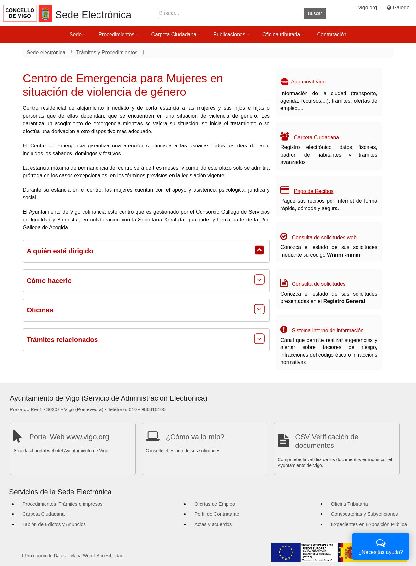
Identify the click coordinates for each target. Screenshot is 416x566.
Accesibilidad (110, 555)
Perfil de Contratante (216, 514)
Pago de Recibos (313, 191)
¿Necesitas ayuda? (380, 545)
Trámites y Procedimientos (106, 52)
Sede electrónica (46, 52)
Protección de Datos (45, 555)
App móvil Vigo (308, 82)
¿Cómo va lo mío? (195, 437)
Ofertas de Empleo (214, 504)
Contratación (331, 34)
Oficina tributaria (283, 34)
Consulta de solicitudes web (324, 237)
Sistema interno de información (328, 330)
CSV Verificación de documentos (326, 441)
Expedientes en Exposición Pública (369, 524)
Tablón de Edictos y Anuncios (54, 524)
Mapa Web (81, 555)
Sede (77, 34)
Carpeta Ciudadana (175, 34)
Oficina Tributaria (349, 504)
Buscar (315, 13)
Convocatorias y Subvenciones (364, 514)
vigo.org (367, 7)
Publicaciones (231, 34)
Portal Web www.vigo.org (69, 437)
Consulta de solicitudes (318, 284)
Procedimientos (118, 34)
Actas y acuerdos (213, 524)
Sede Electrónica (93, 15)
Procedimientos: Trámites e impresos (62, 504)
